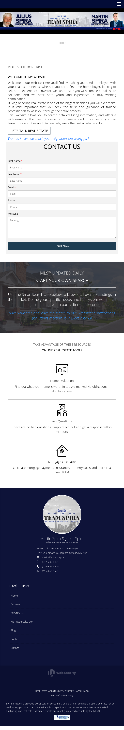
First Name (15, 161)
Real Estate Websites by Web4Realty (54, 695)
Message (13, 213)
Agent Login (82, 695)
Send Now (62, 246)
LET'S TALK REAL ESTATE (29, 130)
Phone (11, 200)
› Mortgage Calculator (22, 624)
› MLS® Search (18, 614)
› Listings (14, 651)
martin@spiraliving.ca (53, 557)
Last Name (15, 174)
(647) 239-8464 (50, 561)
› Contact (14, 642)
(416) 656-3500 (50, 566)
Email (12, 187)
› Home (13, 596)
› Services (15, 605)
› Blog (12, 633)
